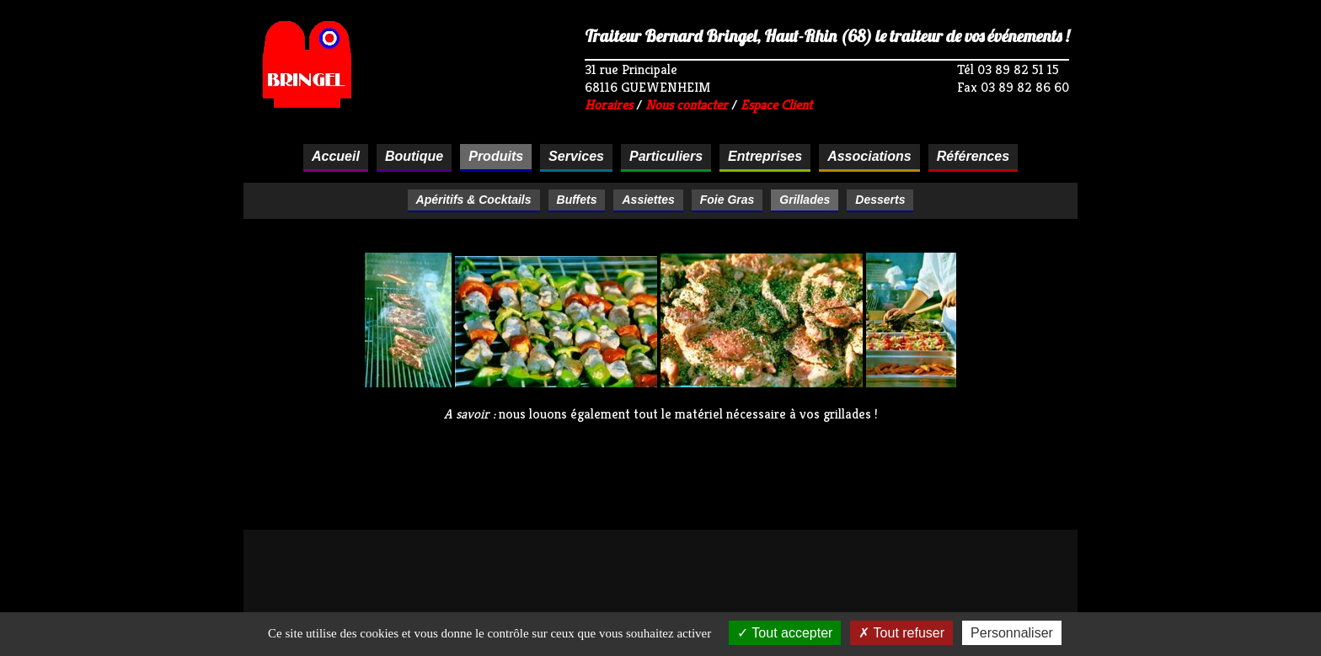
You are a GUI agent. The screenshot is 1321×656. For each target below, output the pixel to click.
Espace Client (776, 105)
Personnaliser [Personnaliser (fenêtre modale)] (1012, 633)
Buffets (577, 199)
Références (973, 156)
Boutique (414, 156)
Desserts (880, 199)
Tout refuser (901, 633)
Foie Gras (727, 199)
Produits (495, 156)
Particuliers (666, 156)
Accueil (336, 156)
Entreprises (765, 156)
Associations (869, 156)
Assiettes (648, 199)
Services (576, 156)
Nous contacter (686, 105)
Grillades (804, 199)
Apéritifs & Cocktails (474, 199)
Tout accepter (784, 633)
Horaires (609, 105)
